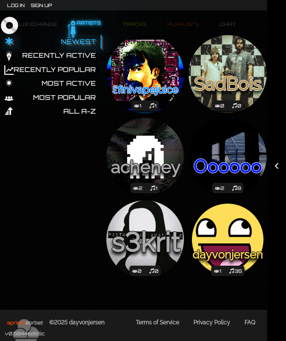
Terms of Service (157, 322)
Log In (16, 5)
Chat (226, 25)
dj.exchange (35, 23)
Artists (89, 25)
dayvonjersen (86, 322)
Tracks (133, 25)
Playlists (182, 25)
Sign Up (41, 5)
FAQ (249, 322)
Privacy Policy (211, 322)
